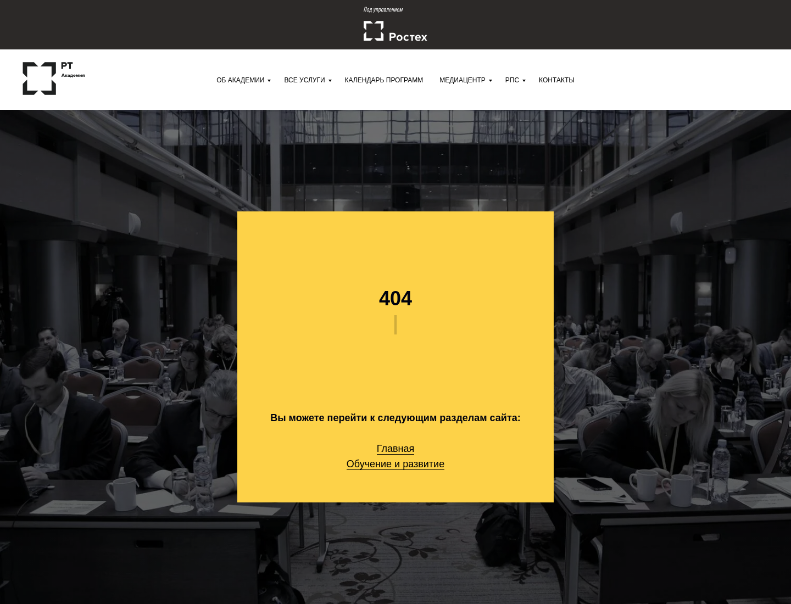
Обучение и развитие (395, 463)
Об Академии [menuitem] (240, 80)
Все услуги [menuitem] (304, 80)
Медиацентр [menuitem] (462, 80)
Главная (396, 448)
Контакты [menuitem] (557, 80)
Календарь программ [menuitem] (384, 80)
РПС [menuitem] (512, 80)
